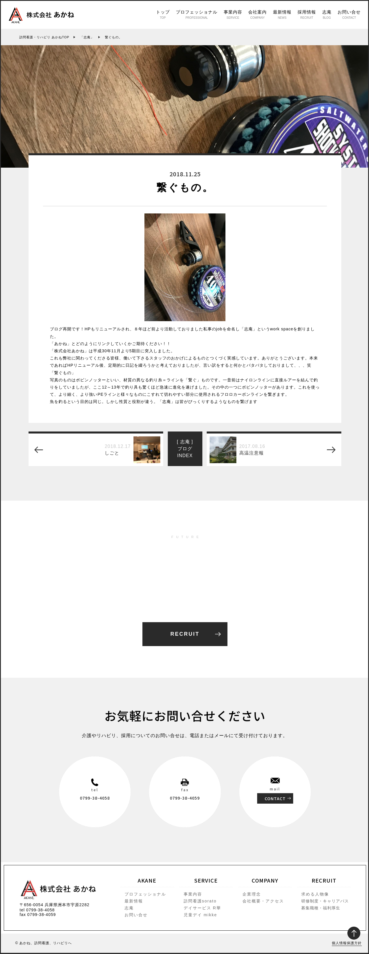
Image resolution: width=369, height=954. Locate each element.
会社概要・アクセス (263, 901)
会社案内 (257, 14)
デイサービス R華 (202, 908)
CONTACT (275, 798)
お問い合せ (349, 14)
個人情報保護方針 (347, 943)
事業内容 (233, 14)
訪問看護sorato (200, 901)
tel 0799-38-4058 (37, 910)
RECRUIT (184, 634)
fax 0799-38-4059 (38, 914)
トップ (163, 14)
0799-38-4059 (185, 797)
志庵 (327, 14)
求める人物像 (315, 894)
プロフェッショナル (196, 14)
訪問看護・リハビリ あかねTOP (44, 37)
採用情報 (307, 14)
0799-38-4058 (95, 797)
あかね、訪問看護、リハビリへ (45, 943)
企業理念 (251, 894)
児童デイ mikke (200, 915)
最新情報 (282, 14)
